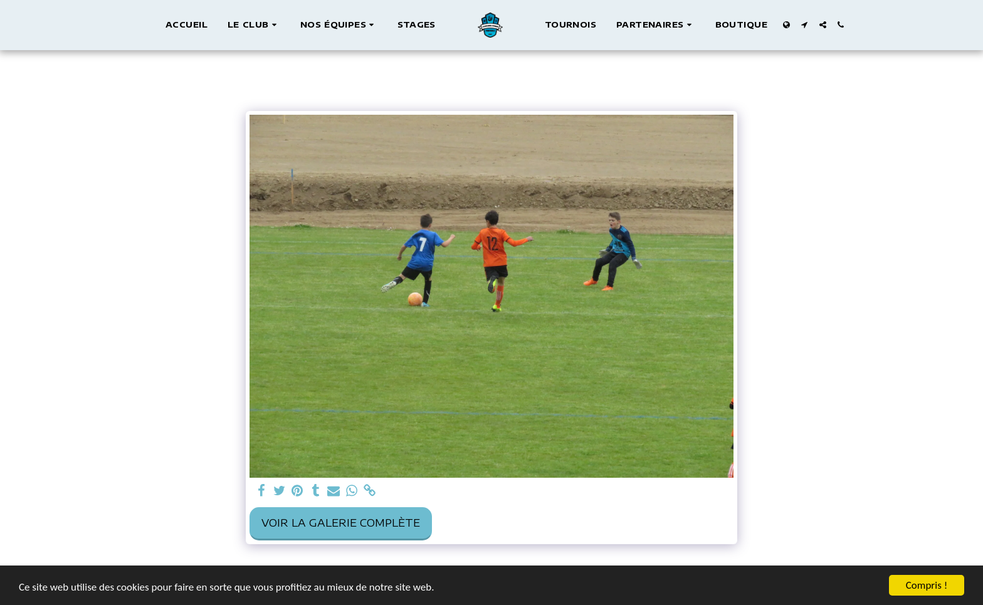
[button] (254, 25)
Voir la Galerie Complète (340, 522)
